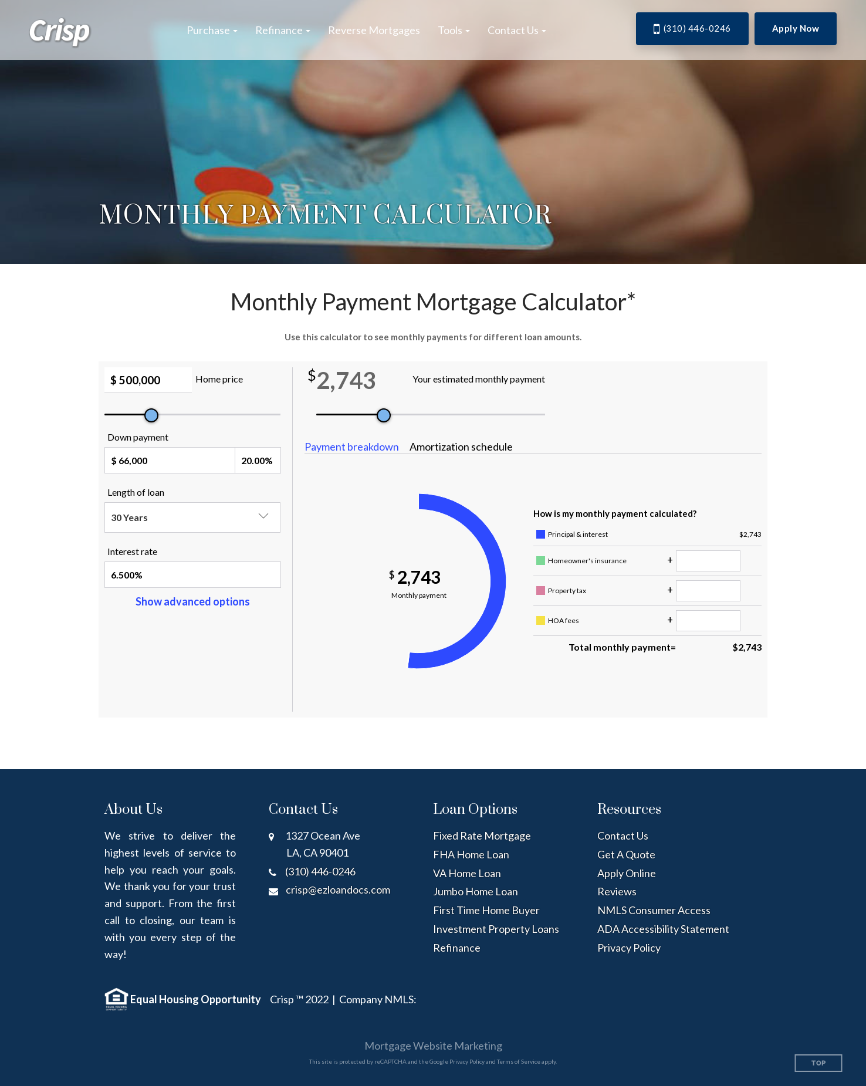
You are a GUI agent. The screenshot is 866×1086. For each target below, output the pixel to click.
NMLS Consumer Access (654, 910)
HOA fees (563, 620)
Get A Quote (626, 854)
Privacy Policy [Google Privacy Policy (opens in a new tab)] (467, 1061)
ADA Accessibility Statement (663, 928)
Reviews (617, 891)
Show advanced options (193, 601)
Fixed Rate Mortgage (482, 835)
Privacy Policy (629, 947)
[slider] (151, 415)
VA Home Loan (467, 873)
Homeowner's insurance (587, 560)
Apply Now (796, 28)
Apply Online (626, 873)
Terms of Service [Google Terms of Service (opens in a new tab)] (518, 1061)
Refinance (457, 947)
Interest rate (132, 551)
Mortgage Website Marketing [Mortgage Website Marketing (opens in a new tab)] (433, 1045)
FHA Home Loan (471, 854)
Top (818, 1063)
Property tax (567, 590)
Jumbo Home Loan (475, 891)
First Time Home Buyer (486, 910)
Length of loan (135, 492)
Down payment (137, 436)
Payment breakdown (352, 446)
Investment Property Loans (496, 928)
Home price (219, 378)
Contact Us (622, 835)
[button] (212, 30)
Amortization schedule (461, 446)
